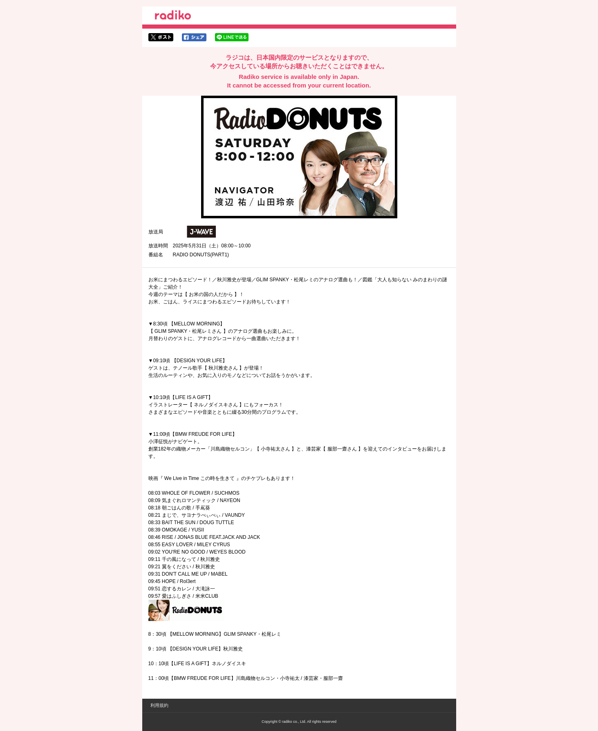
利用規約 (159, 705)
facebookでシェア (194, 37)
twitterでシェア (160, 37)
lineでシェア (232, 37)
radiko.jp (172, 16)
